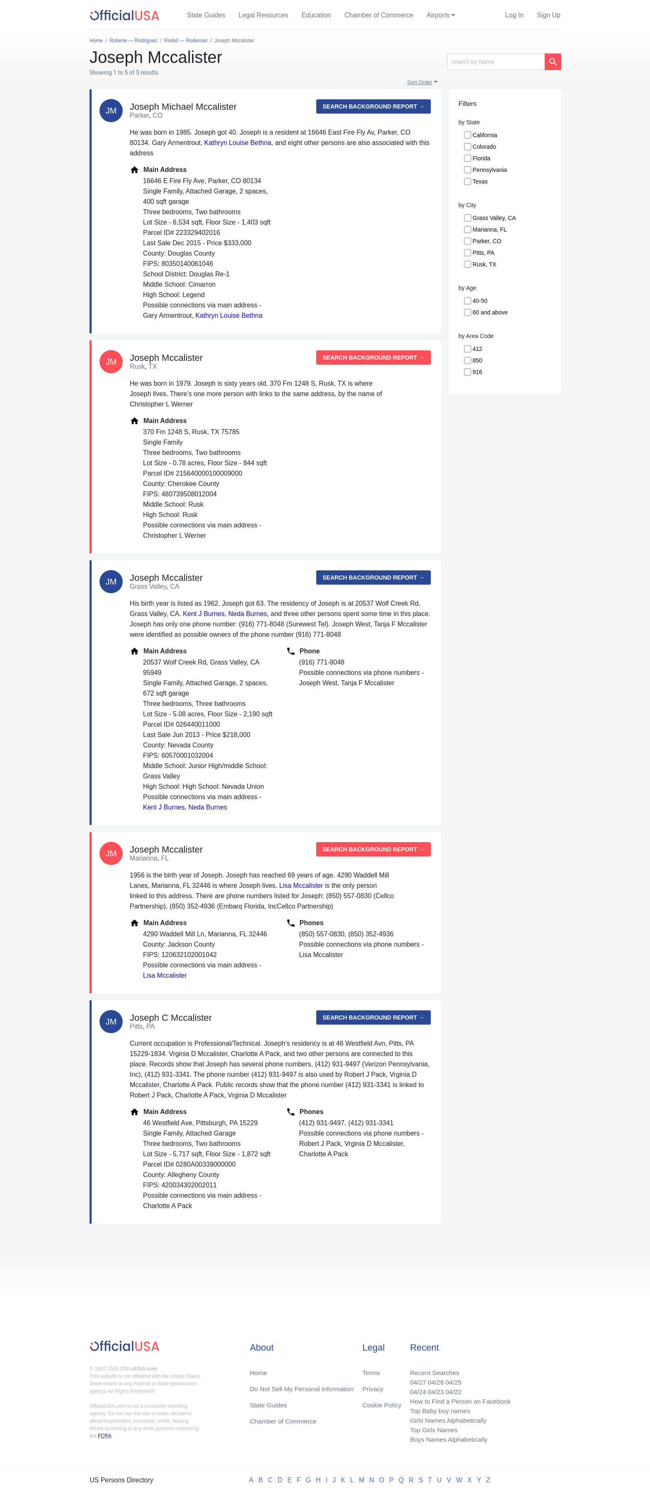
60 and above (490, 312)
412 (477, 349)
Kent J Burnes (204, 613)
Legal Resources (264, 15)
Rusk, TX (484, 264)
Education (316, 15)
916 (477, 372)
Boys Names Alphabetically (447, 1439)
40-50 (480, 301)
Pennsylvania (490, 170)
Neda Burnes (247, 613)
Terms (371, 1369)
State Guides (206, 15)
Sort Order (419, 82)
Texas (480, 181)
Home (259, 1369)
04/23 (433, 1389)
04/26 (433, 1379)
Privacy (372, 1386)
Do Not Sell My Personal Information (303, 1386)
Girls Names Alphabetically (446, 1419)
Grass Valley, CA (494, 218)
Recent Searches (432, 1369)
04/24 (415, 1389)
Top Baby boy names (437, 1409)
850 (477, 360)
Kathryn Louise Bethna (238, 142)
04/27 (415, 1379)
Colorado (484, 146)
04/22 (451, 1389)
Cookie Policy (382, 1402)
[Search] (496, 61)
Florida (481, 158)
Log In (514, 15)
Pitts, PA (484, 252)
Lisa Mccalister (301, 885)
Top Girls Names (431, 1429)
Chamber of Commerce (378, 15)
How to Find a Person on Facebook (459, 1399)
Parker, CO (487, 241)
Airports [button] (438, 15)
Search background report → (373, 106)
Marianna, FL (490, 229)
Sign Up (548, 15)
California (485, 135)
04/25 (451, 1379)
